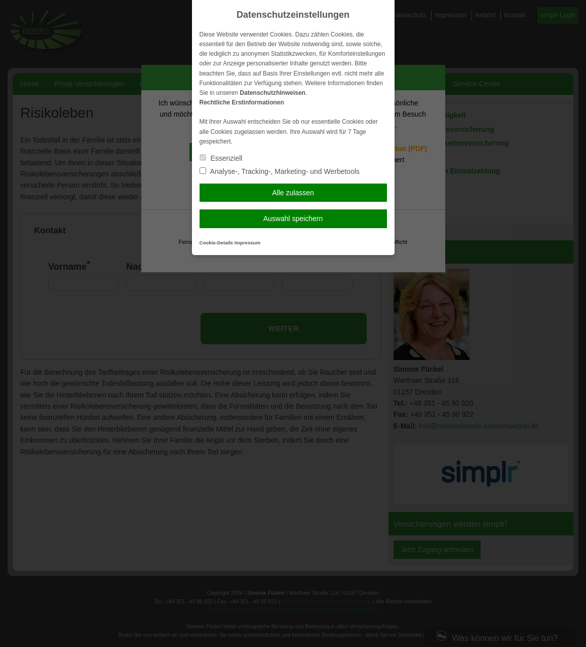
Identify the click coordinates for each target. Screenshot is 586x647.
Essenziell (221, 158)
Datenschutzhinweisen (272, 92)
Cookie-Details (216, 242)
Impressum (247, 242)
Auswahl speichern (293, 218)
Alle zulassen (293, 193)
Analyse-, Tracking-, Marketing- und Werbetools (280, 171)
